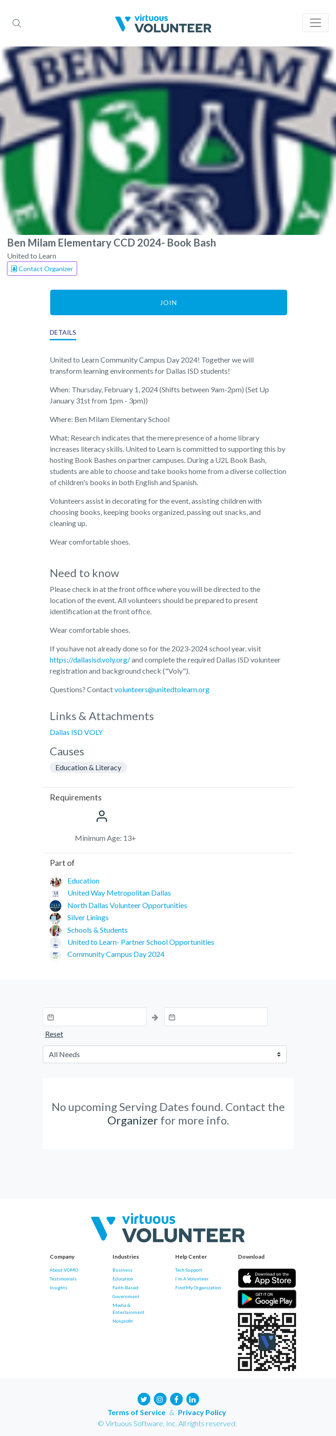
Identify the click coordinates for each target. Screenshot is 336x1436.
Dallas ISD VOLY (76, 732)
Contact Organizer (42, 269)
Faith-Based (125, 1287)
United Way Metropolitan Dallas (119, 892)
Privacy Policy (202, 1412)
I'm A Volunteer (192, 1278)
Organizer (132, 1120)
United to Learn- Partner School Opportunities (140, 941)
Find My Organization (198, 1287)
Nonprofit (122, 1321)
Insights (58, 1287)
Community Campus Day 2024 (116, 953)
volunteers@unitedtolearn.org (162, 689)
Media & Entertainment (128, 1308)
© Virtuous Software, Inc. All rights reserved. (167, 1423)
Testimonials (63, 1278)
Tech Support (188, 1270)
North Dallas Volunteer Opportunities (127, 905)
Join (168, 302)
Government (125, 1296)
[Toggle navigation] (316, 22)
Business (122, 1270)
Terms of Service (136, 1412)
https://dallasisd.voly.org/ (90, 659)
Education (83, 880)
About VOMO (64, 1270)
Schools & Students (97, 929)
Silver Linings (88, 917)
